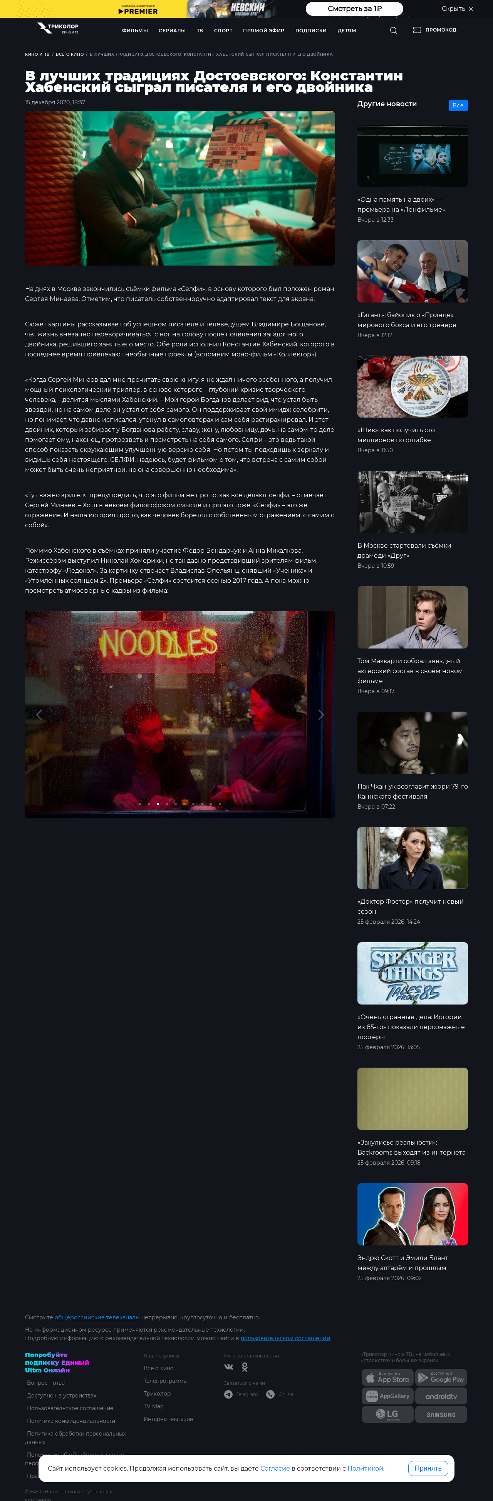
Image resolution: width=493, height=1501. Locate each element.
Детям (347, 30)
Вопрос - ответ (46, 1382)
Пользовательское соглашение (70, 1408)
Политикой (365, 1468)
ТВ (200, 30)
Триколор (158, 1393)
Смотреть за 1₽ (355, 9)
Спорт (223, 30)
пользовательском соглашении (285, 1338)
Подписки (311, 30)
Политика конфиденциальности (71, 1420)
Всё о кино (159, 1368)
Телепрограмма (166, 1380)
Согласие (275, 1468)
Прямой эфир (264, 30)
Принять (428, 1468)
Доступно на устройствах (61, 1395)
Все (458, 105)
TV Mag (154, 1406)
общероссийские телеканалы (97, 1317)
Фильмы (135, 30)
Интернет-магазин (170, 1419)
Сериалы (172, 30)
